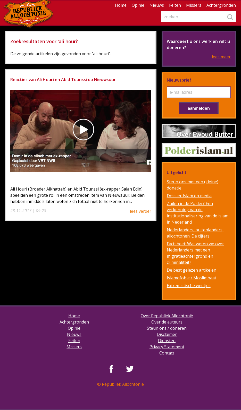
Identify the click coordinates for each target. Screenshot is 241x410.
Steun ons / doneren (167, 328)
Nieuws (156, 5)
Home (121, 5)
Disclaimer (167, 334)
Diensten (167, 340)
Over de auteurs (166, 322)
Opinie (138, 5)
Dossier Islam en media (189, 196)
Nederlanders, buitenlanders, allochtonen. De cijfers (195, 233)
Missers (193, 5)
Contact (166, 353)
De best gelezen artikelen (191, 270)
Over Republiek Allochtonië (167, 316)
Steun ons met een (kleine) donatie (192, 185)
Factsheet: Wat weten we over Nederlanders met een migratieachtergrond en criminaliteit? (195, 253)
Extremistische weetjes (189, 285)
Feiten (175, 5)
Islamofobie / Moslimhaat (191, 278)
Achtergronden (221, 5)
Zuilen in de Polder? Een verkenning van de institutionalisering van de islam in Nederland (197, 213)
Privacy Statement (166, 347)
